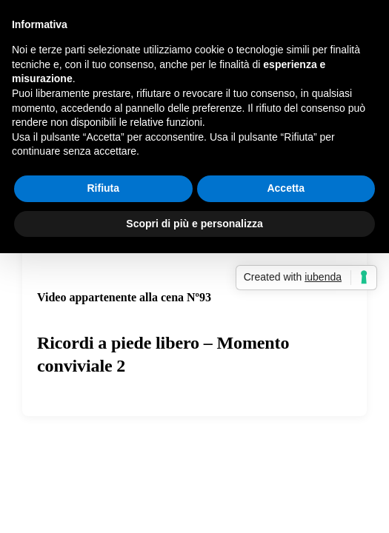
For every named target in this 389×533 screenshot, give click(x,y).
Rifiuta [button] (103, 188)
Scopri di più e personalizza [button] (194, 223)
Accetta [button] (286, 188)
